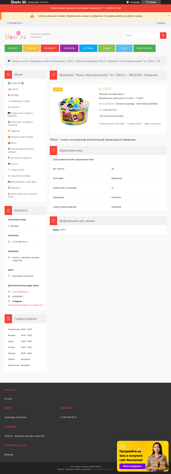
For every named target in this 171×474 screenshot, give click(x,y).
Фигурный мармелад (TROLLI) (91, 61)
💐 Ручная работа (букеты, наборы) (21, 150)
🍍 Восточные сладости (20, 158)
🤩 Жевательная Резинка (20, 137)
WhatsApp (50, 48)
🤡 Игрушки (13, 188)
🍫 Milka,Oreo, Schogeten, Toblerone (20, 123)
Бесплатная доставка (113, 116)
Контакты (69, 48)
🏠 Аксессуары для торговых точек (22, 195)
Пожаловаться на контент (103, 469)
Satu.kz (98, 467)
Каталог (13, 48)
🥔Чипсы (12, 143)
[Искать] (163, 35)
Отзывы (8, 399)
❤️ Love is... (13, 164)
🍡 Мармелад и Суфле (19, 101)
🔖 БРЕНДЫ (13, 95)
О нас (124, 48)
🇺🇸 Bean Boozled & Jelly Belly (22, 182)
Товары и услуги (20, 61)
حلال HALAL (13, 89)
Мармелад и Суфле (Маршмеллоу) (48, 61)
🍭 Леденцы (14, 131)
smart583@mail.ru (20, 292)
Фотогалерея (144, 48)
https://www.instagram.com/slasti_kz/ (25, 305)
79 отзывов (135, 2)
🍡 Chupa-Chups (16, 170)
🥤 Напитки (13, 107)
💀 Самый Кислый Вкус (19, 176)
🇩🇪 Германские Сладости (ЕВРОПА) (20, 114)
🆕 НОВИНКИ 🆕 (16, 83)
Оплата (107, 48)
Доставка (88, 48)
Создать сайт (33, 2)
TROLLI (71, 61)
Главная (31, 48)
